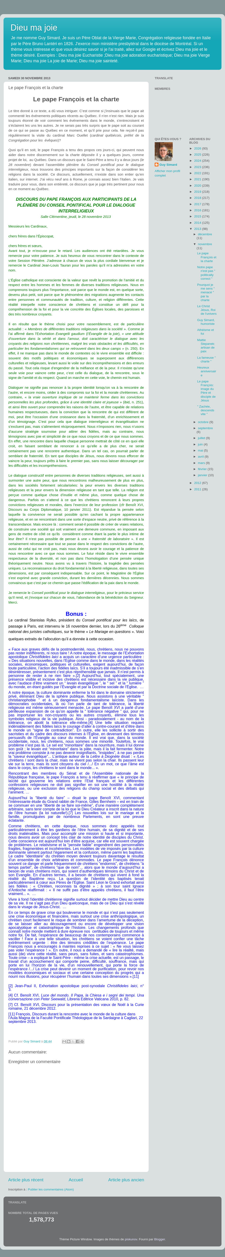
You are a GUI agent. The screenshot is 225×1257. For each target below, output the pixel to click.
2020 (198, 185)
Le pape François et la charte (206, 257)
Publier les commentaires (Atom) (51, 1189)
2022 (198, 173)
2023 (198, 167)
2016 (198, 210)
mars (202, 463)
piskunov (131, 1239)
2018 (198, 198)
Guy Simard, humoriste (206, 322)
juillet (202, 438)
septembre (205, 428)
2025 (198, 154)
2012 (198, 483)
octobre (204, 422)
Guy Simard (168, 164)
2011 (198, 489)
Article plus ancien (126, 1179)
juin (201, 444)
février (203, 469)
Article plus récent (25, 1179)
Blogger (159, 1239)
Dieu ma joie (34, 27)
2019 (198, 191)
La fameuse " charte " (206, 359)
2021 (198, 179)
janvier (203, 475)
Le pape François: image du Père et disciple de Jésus (206, 391)
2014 (198, 222)
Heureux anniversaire (206, 371)
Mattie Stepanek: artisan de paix (206, 345)
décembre (205, 234)
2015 (198, 216)
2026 (198, 148)
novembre (205, 244)
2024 (198, 160)
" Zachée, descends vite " (205, 410)
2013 (198, 229)
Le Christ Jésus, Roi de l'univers (207, 309)
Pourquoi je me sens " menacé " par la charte (206, 292)
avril (201, 456)
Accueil (76, 1179)
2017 (198, 204)
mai (201, 450)
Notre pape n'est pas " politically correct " (206, 272)
